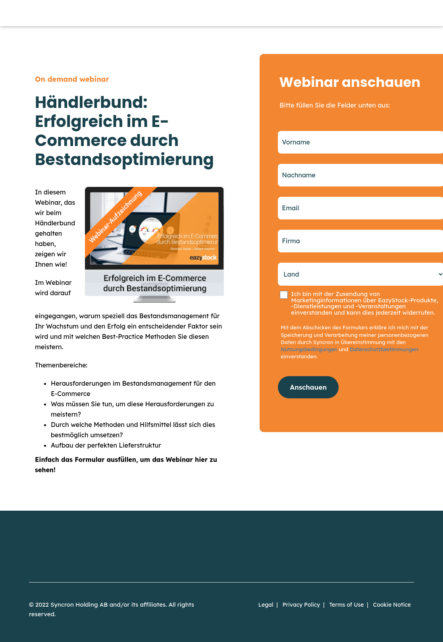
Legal (266, 604)
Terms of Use (346, 604)
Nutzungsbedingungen (309, 349)
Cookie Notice (392, 604)
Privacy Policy (301, 604)
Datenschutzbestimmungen (384, 349)
